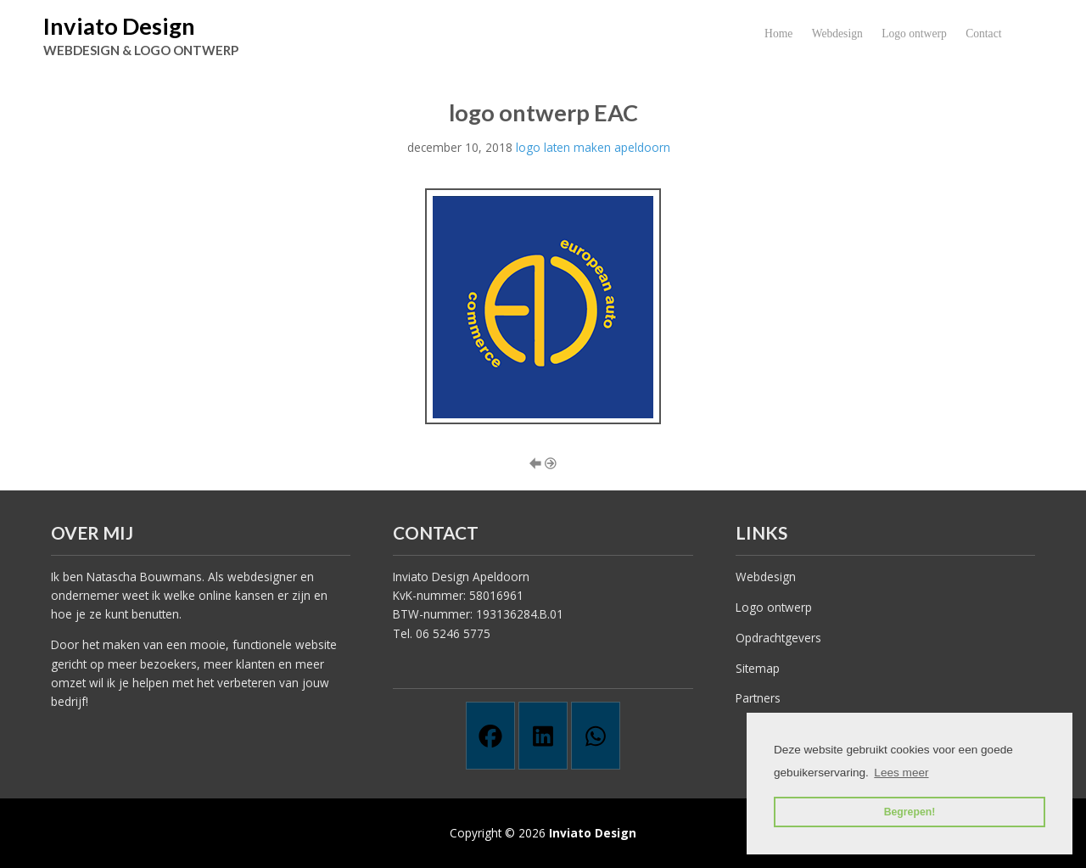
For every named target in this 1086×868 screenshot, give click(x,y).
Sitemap (758, 668)
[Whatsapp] (595, 736)
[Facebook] (490, 736)
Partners (758, 698)
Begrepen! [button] (910, 812)
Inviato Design (119, 26)
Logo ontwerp (914, 33)
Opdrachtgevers (778, 638)
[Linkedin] (543, 736)
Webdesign (837, 33)
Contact (983, 33)
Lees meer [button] (901, 772)
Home (778, 33)
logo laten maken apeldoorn (593, 147)
